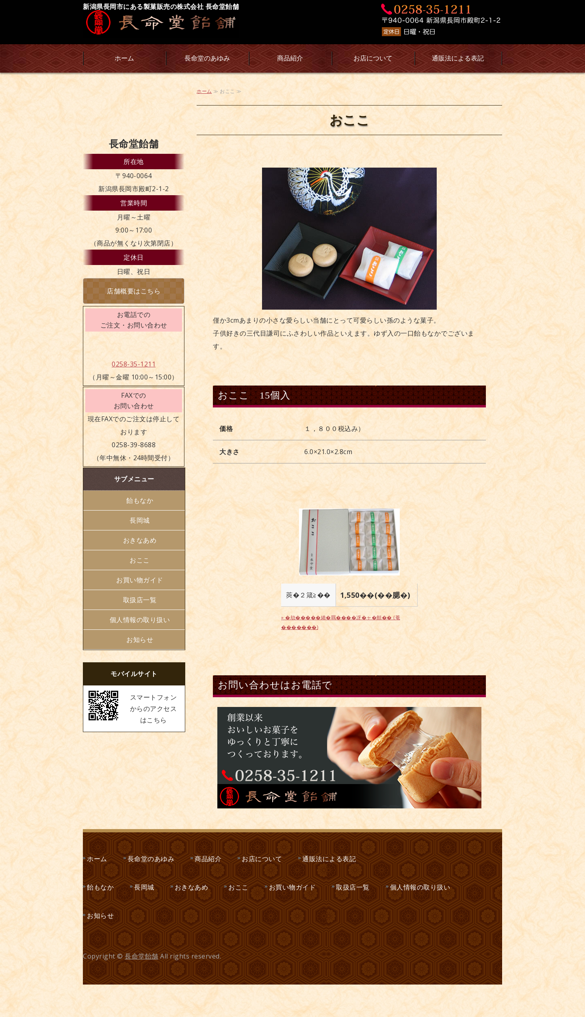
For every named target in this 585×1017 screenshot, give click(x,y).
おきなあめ (140, 540)
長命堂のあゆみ (207, 58)
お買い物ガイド (139, 579)
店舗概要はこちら (133, 291)
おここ (140, 560)
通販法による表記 (458, 58)
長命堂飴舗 (141, 956)
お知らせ (139, 639)
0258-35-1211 (134, 364)
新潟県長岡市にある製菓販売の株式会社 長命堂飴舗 (161, 6)
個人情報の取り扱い (140, 619)
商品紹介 (290, 58)
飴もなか (139, 500)
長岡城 (140, 520)
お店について (372, 58)
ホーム (124, 58)
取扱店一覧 (140, 599)
